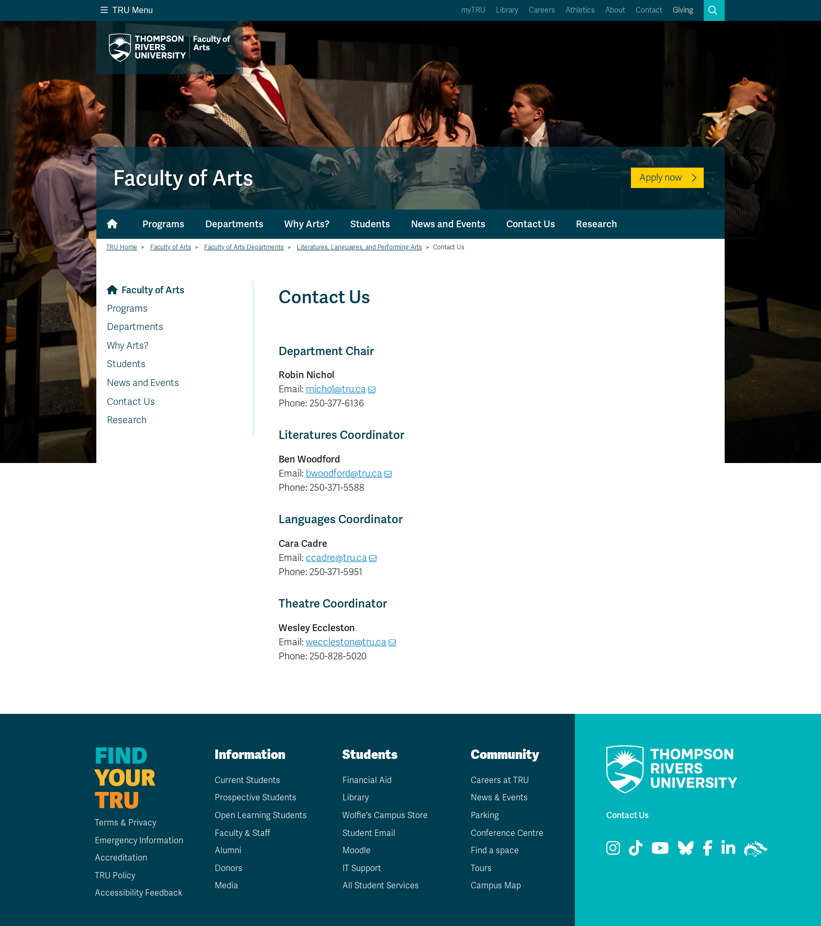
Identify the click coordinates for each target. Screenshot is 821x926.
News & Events (499, 797)
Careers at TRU (500, 780)
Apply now (660, 177)
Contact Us (530, 224)
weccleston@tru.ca (346, 642)
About (615, 10)
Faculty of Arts (170, 247)
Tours (481, 868)
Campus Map (496, 885)
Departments (234, 224)
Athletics (580, 10)
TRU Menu (127, 10)
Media (226, 885)
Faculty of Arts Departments (244, 247)
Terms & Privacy (125, 823)
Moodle (356, 850)
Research (596, 224)
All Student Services (380, 885)
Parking (485, 815)
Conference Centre (507, 833)
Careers (542, 10)
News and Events (448, 224)
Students (370, 224)
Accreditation (120, 858)
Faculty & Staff (243, 833)
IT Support (361, 868)
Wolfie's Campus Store (385, 815)
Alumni (228, 850)
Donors (228, 868)
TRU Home (121, 247)
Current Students (247, 780)
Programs (163, 224)
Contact (649, 10)
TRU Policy (114, 875)
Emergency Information (138, 840)
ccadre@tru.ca (336, 558)
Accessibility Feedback (138, 893)
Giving (683, 10)
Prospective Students (255, 797)
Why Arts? (306, 224)
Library (507, 10)
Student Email (368, 833)
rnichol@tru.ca (336, 389)
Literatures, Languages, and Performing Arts (359, 247)
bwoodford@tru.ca (344, 473)
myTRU (473, 10)
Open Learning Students (261, 815)
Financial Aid (367, 780)
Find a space (495, 850)
